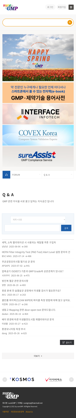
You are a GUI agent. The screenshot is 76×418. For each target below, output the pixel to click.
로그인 (50, 7)
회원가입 (62, 7)
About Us (29, 411)
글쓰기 (69, 342)
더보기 (38, 355)
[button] (4, 379)
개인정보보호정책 (17, 411)
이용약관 (5, 411)
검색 (66, 228)
